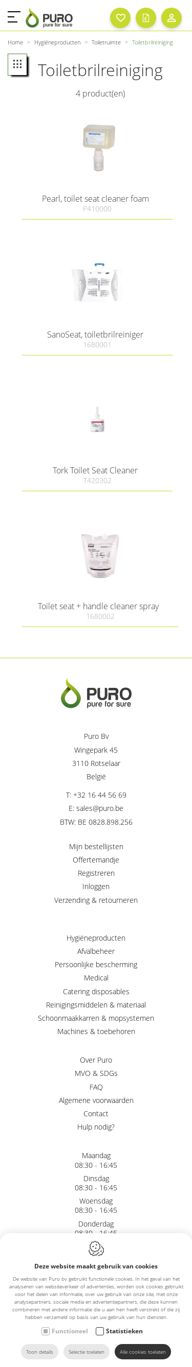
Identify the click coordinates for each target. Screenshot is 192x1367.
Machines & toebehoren (96, 1031)
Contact (96, 1113)
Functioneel (70, 1331)
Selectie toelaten (86, 1351)
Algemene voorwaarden (96, 1100)
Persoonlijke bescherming (96, 964)
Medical (96, 977)
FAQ (96, 1087)
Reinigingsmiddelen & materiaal (96, 1005)
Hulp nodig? (96, 1127)
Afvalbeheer (96, 951)
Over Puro (96, 1060)
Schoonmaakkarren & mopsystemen (96, 1018)
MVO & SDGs (96, 1073)
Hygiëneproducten (96, 938)
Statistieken (124, 1331)
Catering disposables (96, 991)
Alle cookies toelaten (143, 1351)
